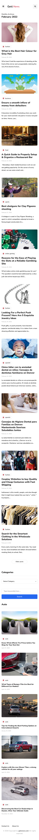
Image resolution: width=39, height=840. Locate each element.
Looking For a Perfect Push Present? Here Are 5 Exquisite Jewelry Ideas (18, 315)
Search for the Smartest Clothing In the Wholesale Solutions (16, 536)
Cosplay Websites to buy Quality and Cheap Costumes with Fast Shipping (19, 482)
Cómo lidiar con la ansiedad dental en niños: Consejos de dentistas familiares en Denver (18, 370)
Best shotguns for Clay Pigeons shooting (19, 208)
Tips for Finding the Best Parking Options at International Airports (19, 727)
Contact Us (5, 826)
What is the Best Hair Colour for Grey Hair (19, 52)
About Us (15, 826)
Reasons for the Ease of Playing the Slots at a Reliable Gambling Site (19, 260)
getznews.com (24, 831)
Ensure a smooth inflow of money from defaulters (16, 104)
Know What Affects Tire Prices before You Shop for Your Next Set (18, 644)
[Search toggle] (35, 6)
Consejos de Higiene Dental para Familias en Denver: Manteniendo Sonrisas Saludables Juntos (19, 426)
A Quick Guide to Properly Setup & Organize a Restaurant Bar (19, 156)
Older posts (19, 562)
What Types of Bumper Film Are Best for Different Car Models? (18, 685)
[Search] (19, 591)
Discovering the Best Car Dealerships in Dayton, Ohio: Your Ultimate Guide (17, 810)
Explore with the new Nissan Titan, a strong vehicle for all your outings (19, 768)
